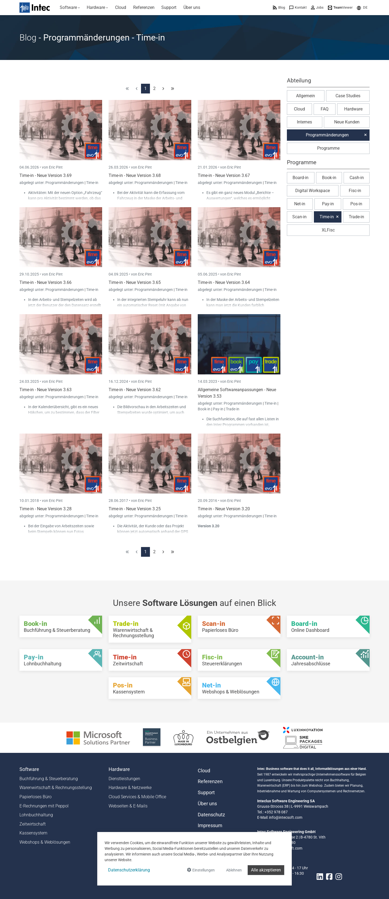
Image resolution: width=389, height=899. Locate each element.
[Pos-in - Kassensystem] (150, 688)
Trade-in (232, 409)
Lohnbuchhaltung (36, 814)
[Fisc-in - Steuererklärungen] (239, 660)
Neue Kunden (347, 122)
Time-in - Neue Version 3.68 (135, 175)
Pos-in (356, 203)
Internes (304, 122)
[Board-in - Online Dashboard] (328, 626)
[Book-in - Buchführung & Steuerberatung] (60, 626)
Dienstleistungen (124, 778)
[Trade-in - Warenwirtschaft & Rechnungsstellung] (150, 629)
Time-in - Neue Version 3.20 (224, 508)
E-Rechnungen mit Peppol (44, 806)
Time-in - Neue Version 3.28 (45, 508)
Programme (328, 148)
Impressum (210, 825)
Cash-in (357, 177)
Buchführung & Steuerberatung (48, 778)
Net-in (299, 203)
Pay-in (218, 409)
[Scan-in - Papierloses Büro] (239, 626)
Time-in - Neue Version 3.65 (135, 282)
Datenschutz (211, 814)
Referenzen (210, 781)
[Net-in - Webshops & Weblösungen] (239, 688)
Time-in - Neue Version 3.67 (224, 175)
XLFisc (328, 230)
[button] (362, 7)
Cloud (299, 109)
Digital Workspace (312, 190)
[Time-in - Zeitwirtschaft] (150, 660)
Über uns (207, 803)
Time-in (92, 182)
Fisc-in (355, 190)
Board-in (300, 177)
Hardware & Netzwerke (130, 787)
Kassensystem (33, 833)
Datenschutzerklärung (129, 870)
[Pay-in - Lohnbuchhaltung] (60, 660)
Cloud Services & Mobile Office (137, 796)
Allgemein (305, 95)
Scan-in (299, 216)
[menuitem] (69, 7)
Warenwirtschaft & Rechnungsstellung (55, 787)
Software (29, 769)
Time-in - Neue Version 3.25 (135, 508)
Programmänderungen (65, 182)
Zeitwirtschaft (32, 824)
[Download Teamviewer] (340, 7)
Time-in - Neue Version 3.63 (45, 389)
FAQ (324, 109)
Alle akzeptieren (266, 870)
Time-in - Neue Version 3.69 (45, 175)
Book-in (204, 409)
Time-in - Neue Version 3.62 (135, 389)
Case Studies (348, 95)
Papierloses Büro (35, 796)
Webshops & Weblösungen (44, 842)
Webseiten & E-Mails (128, 806)
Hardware (353, 109)
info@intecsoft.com (285, 817)
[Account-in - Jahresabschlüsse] (328, 660)
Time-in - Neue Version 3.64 (224, 282)
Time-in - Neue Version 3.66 (45, 282)
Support (206, 792)
